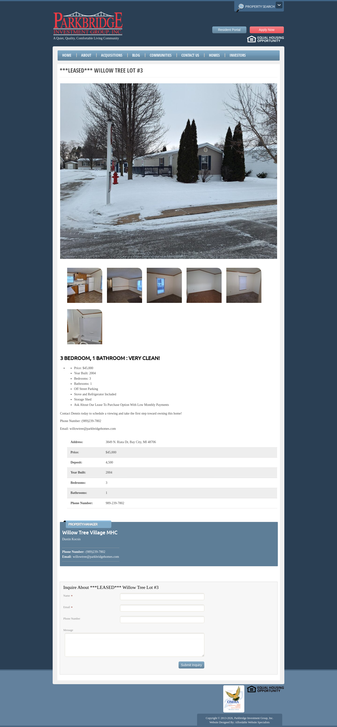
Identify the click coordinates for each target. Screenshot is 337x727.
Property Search (260, 6)
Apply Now (267, 30)
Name (66, 595)
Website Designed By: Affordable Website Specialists (239, 722)
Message (68, 630)
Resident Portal (229, 30)
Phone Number (71, 618)
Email (66, 607)
